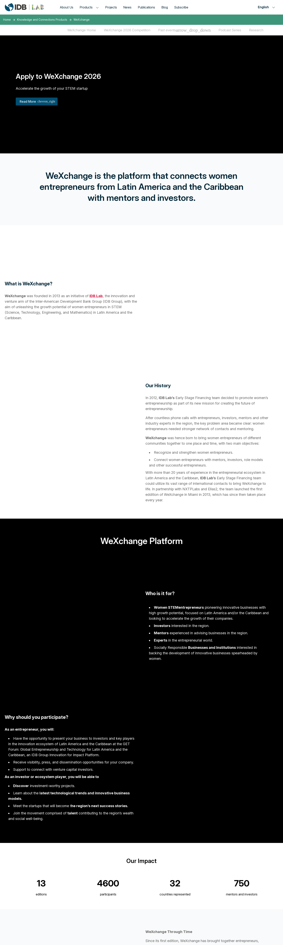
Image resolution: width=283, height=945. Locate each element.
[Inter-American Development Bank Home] (24, 7)
